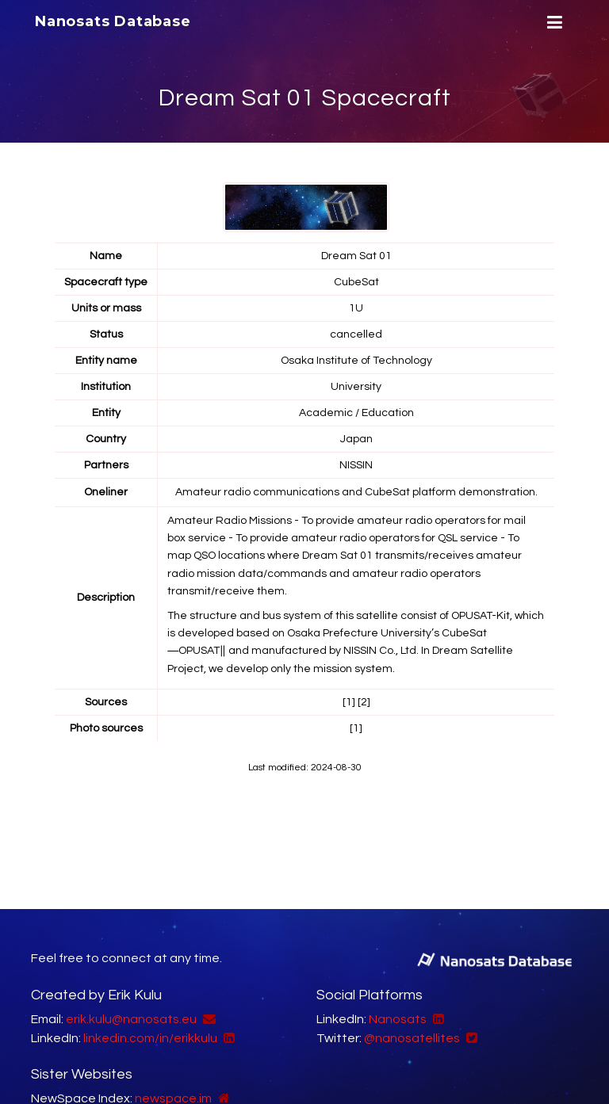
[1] (349, 702)
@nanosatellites (412, 1038)
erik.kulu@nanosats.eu (131, 1019)
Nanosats (398, 1019)
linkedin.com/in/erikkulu (150, 1038)
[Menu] (552, 22)
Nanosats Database (113, 21)
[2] (364, 702)
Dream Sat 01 (356, 256)
